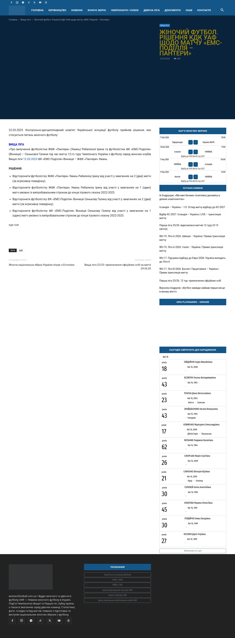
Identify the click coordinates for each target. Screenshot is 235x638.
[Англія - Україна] (193, 177)
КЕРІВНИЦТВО (57, 10)
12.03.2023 (30, 159)
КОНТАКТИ (204, 10)
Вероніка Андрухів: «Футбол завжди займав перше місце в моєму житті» (192, 289)
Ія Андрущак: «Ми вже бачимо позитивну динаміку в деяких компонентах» (189, 197)
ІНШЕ (189, 10)
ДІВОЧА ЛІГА (152, 10)
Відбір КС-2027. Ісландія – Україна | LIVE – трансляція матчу (190, 216)
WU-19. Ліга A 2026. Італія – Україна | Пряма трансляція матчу (191, 249)
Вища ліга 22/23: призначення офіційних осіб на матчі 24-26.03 (118, 266)
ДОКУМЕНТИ (173, 10)
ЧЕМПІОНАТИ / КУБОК (125, 10)
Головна (13, 19)
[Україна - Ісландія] (193, 164)
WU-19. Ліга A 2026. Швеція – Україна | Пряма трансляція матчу (192, 238)
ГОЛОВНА (37, 10)
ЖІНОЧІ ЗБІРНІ (97, 10)
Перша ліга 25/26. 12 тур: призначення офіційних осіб (190, 280)
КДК (21, 250)
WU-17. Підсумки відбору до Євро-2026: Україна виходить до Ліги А (192, 260)
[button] (222, 10)
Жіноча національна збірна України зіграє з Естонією (42, 264)
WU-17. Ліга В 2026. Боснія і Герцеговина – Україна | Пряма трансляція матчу (189, 270)
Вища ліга (26, 19)
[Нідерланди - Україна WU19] (193, 140)
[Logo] (19, 10)
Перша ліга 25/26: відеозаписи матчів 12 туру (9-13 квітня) (188, 227)
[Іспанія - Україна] (193, 152)
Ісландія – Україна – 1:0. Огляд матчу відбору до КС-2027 (192, 207)
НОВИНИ (77, 10)
